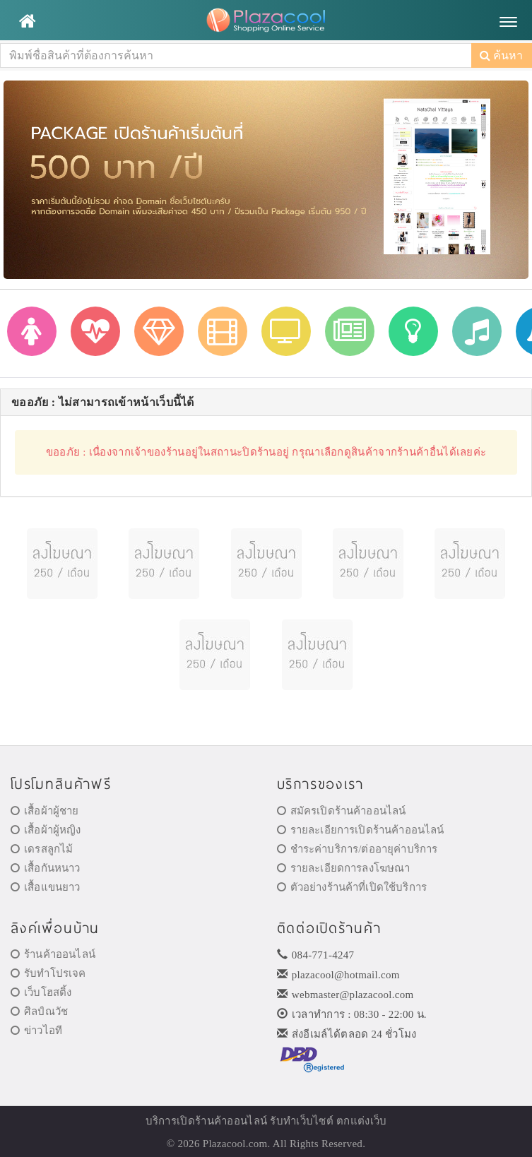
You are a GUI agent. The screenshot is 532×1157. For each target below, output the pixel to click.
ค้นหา (501, 55)
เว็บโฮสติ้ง (41, 992)
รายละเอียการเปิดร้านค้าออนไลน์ (360, 830)
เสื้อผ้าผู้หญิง (46, 830)
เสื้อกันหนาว (46, 868)
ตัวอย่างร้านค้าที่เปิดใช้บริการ (352, 887)
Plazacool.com (235, 1143)
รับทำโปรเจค (48, 973)
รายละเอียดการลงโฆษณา (343, 868)
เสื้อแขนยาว (46, 887)
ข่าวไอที (36, 1030)
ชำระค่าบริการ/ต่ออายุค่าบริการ (357, 849)
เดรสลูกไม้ (42, 849)
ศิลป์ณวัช (39, 1011)
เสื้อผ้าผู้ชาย (45, 811)
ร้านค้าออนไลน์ (53, 954)
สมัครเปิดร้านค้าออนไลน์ (341, 811)
